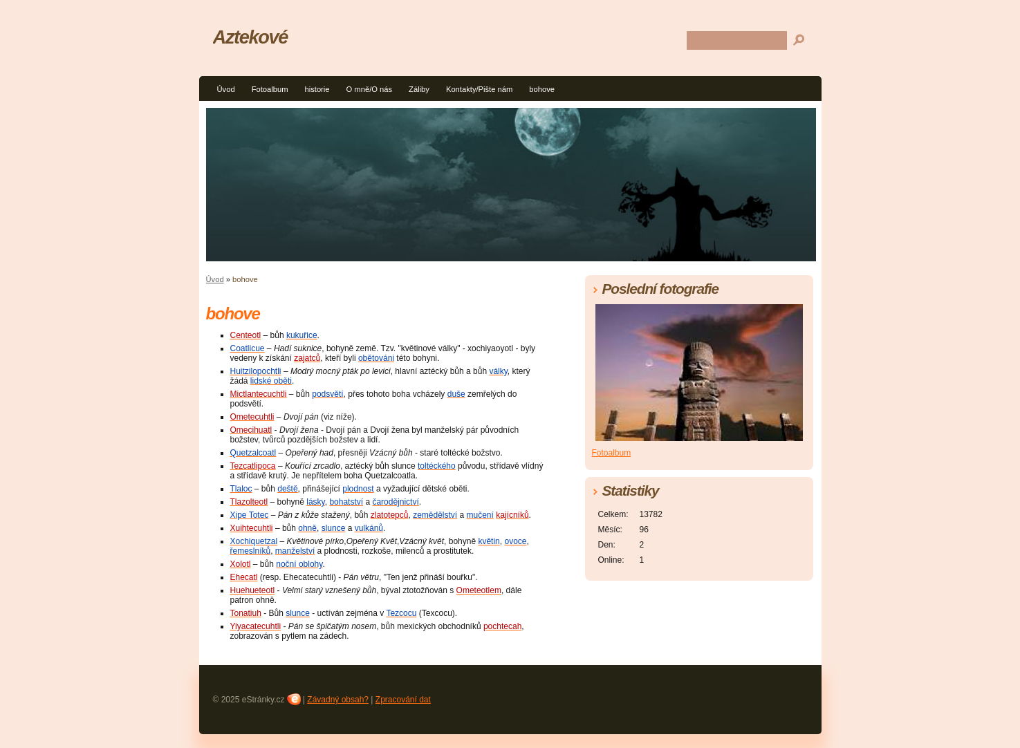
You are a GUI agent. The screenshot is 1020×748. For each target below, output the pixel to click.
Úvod (226, 89)
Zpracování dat (403, 699)
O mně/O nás (369, 89)
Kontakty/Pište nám (479, 89)
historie (316, 89)
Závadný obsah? (338, 699)
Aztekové (250, 37)
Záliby (419, 89)
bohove (542, 89)
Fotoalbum (270, 89)
